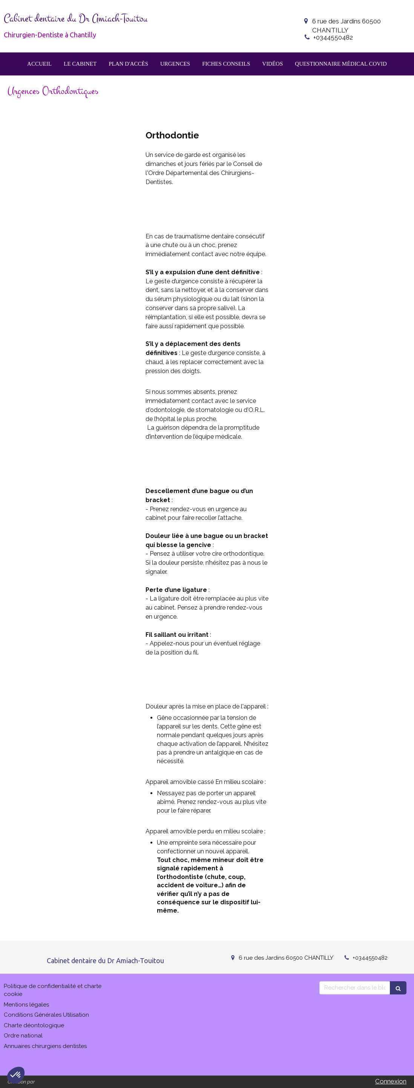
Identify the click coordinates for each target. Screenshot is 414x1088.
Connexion (390, 1081)
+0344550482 (333, 37)
